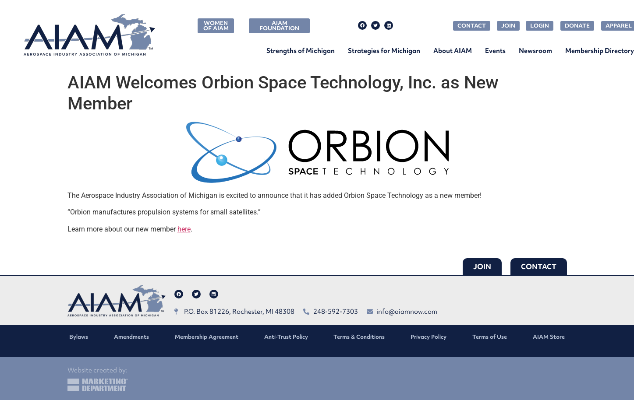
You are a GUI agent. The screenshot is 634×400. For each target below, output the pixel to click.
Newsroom (535, 50)
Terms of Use (489, 337)
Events (495, 50)
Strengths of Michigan (300, 50)
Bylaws (78, 337)
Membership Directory (599, 50)
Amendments (131, 337)
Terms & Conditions (359, 337)
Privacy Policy (428, 337)
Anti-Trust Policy (286, 337)
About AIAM (452, 50)
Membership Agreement (206, 337)
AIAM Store (549, 337)
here (184, 229)
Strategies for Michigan (384, 50)
